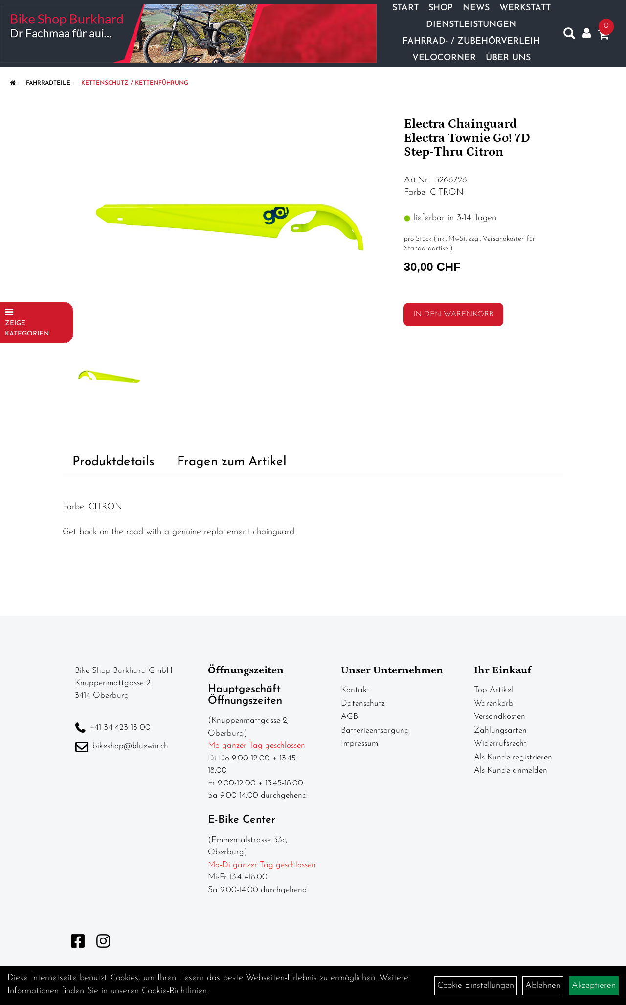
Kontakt (355, 690)
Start (405, 8)
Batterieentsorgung (375, 730)
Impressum (359, 743)
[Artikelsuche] (569, 36)
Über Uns (508, 58)
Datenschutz (363, 703)
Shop (440, 8)
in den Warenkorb (453, 314)
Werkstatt (525, 8)
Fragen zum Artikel (232, 462)
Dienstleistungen (471, 24)
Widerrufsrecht (500, 743)
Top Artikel (493, 690)
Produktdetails (113, 462)
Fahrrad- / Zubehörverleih (471, 41)
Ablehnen (542, 985)
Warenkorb (494, 703)
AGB (349, 717)
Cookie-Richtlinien (174, 991)
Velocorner (444, 58)
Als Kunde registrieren (513, 757)
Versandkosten (499, 717)
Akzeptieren (594, 985)
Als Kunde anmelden (510, 770)
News (476, 8)
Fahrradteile (48, 83)
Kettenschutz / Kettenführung (134, 83)
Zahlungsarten (500, 730)
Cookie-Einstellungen (475, 985)
